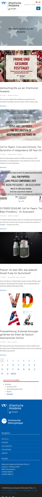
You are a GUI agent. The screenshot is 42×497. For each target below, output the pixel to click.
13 (29, 365)
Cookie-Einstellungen (9, 493)
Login (38, 4)
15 (2, 369)
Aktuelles (8, 384)
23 (7, 373)
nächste (13, 373)
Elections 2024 (12, 387)
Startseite (27, 4)
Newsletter (32, 490)
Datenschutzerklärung (17, 490)
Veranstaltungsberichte (14, 389)
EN (39, 2)
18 (18, 369)
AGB (27, 490)
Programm (5, 442)
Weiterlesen (3, 106)
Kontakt (34, 4)
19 (23, 369)
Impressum (5, 490)
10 (13, 365)
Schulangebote (7, 446)
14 (34, 365)
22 (2, 373)
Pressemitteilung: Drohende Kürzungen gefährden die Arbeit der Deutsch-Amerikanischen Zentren (19, 334)
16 (7, 369)
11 (18, 365)
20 (29, 369)
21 (34, 369)
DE (36, 2)
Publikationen (6, 449)
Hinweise (10, 394)
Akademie (5, 453)
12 (23, 365)
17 (13, 369)
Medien (9, 391)
